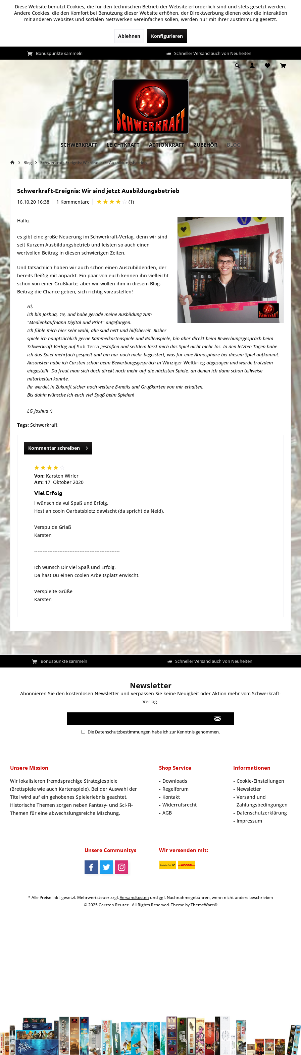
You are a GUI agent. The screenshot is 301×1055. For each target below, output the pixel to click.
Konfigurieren (167, 36)
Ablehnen (129, 36)
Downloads (174, 781)
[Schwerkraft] (79, 145)
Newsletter (249, 789)
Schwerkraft (43, 425)
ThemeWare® (204, 905)
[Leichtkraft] (123, 145)
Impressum (249, 821)
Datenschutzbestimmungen (123, 732)
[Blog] (233, 145)
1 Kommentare (73, 202)
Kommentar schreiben (58, 447)
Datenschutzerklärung (262, 813)
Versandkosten (134, 897)
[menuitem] (283, 66)
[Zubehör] (205, 145)
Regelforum (175, 789)
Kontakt (171, 797)
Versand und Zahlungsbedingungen (262, 801)
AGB (167, 813)
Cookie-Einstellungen (260, 781)
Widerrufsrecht (179, 804)
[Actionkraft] (166, 145)
